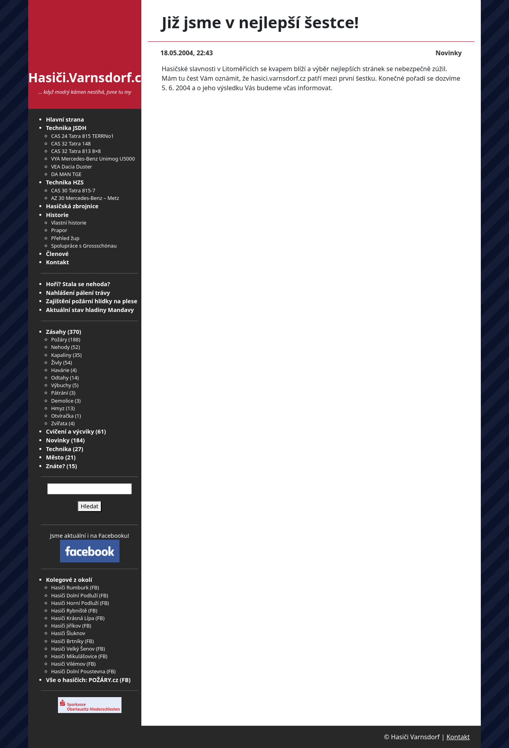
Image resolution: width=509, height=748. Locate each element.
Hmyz (58, 408)
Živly (56, 362)
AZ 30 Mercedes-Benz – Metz (85, 198)
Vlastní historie (69, 222)
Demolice (62, 400)
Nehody (60, 347)
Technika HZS (65, 182)
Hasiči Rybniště (69, 610)
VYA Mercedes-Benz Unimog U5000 (93, 158)
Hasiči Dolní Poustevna (78, 671)
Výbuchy (61, 385)
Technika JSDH (66, 128)
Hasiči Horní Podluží (75, 603)
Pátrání (59, 392)
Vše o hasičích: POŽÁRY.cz (82, 680)
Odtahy (60, 377)
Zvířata (59, 423)
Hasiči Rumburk (70, 587)
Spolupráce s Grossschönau (84, 245)
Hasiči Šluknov (68, 633)
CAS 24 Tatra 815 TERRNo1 (82, 136)
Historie (57, 215)
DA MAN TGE (66, 174)
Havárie (60, 370)
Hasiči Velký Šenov (73, 648)
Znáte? (55, 466)
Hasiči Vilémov (68, 663)
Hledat (89, 506)
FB (94, 587)
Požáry (59, 339)
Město (55, 457)
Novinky (57, 440)
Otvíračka (62, 415)
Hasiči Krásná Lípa (72, 618)
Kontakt (57, 262)
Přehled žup (65, 238)
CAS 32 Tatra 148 (71, 143)
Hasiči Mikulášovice (74, 656)
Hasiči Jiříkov (66, 625)
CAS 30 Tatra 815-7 (73, 190)
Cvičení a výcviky (70, 431)
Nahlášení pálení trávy (78, 292)
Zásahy (56, 331)
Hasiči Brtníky (67, 641)
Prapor (59, 230)
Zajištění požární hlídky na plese (91, 301)
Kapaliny (61, 354)
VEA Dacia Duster (71, 166)
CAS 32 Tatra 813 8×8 (76, 151)
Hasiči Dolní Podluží (74, 595)
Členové (57, 254)
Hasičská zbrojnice (72, 206)
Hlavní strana (65, 119)
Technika (58, 449)
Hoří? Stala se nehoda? (78, 284)
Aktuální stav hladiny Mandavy (90, 310)
